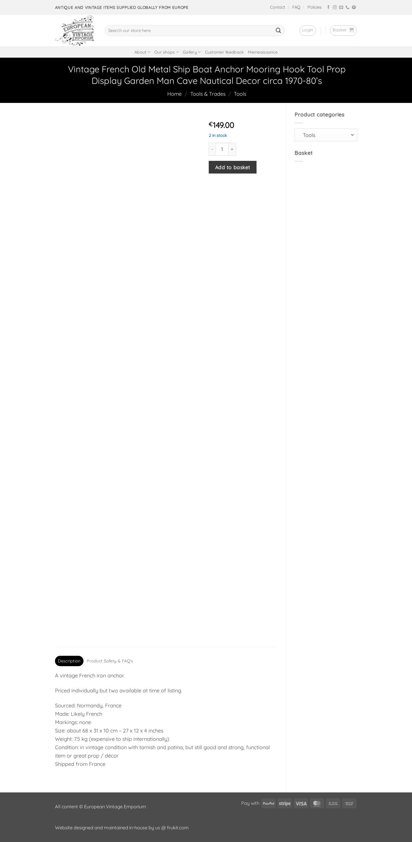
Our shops (166, 52)
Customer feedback (224, 52)
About (142, 52)
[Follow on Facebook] (328, 7)
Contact (277, 7)
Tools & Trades (207, 94)
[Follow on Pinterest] (354, 7)
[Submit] (278, 30)
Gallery (192, 52)
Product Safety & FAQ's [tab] (110, 661)
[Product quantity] (222, 149)
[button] (307, 30)
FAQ (296, 7)
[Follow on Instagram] (335, 7)
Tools (240, 94)
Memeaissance (262, 52)
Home (174, 94)
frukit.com (178, 827)
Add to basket (232, 167)
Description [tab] (69, 661)
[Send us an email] (341, 7)
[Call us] (347, 7)
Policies (314, 7)
